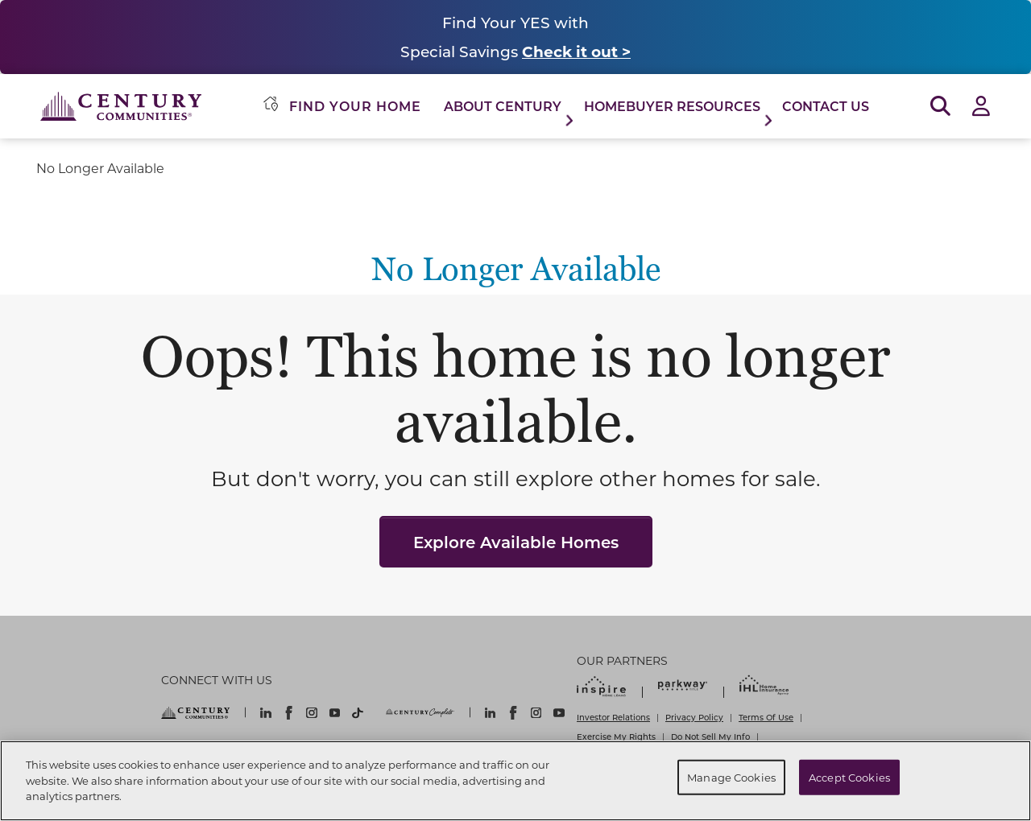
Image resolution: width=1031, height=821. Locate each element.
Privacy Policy (694, 717)
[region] (515, 781)
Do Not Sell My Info (710, 736)
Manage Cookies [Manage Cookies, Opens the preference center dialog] (731, 777)
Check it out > (576, 51)
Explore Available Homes (516, 541)
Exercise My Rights (616, 736)
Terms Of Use (766, 717)
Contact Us (825, 105)
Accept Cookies (849, 777)
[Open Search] (940, 107)
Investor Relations (613, 717)
